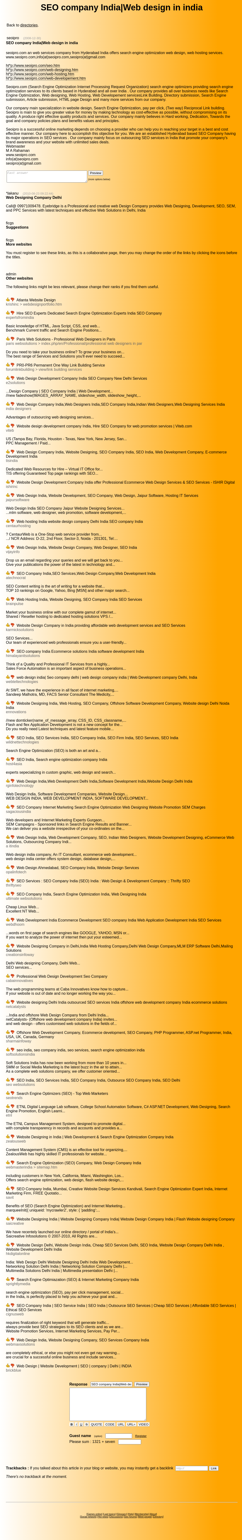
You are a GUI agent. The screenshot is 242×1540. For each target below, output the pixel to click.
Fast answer (52, 178)
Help (130, 1522)
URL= (131, 1433)
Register (141, 1444)
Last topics (109, 1522)
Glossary (121, 1522)
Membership (141, 1522)
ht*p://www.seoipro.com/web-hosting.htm (40, 74)
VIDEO (143, 1433)
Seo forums (130, 1525)
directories (29, 25)
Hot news (103, 1525)
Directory (158, 1525)
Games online (94, 1522)
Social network (88, 1525)
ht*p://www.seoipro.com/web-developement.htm (46, 78)
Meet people (144, 1525)
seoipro (13, 38)
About (153, 1522)
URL (121, 1433)
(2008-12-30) (32, 38)
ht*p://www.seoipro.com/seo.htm (33, 66)
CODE (109, 1433)
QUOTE (96, 1433)
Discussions (116, 1525)
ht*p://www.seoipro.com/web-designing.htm (42, 70)
